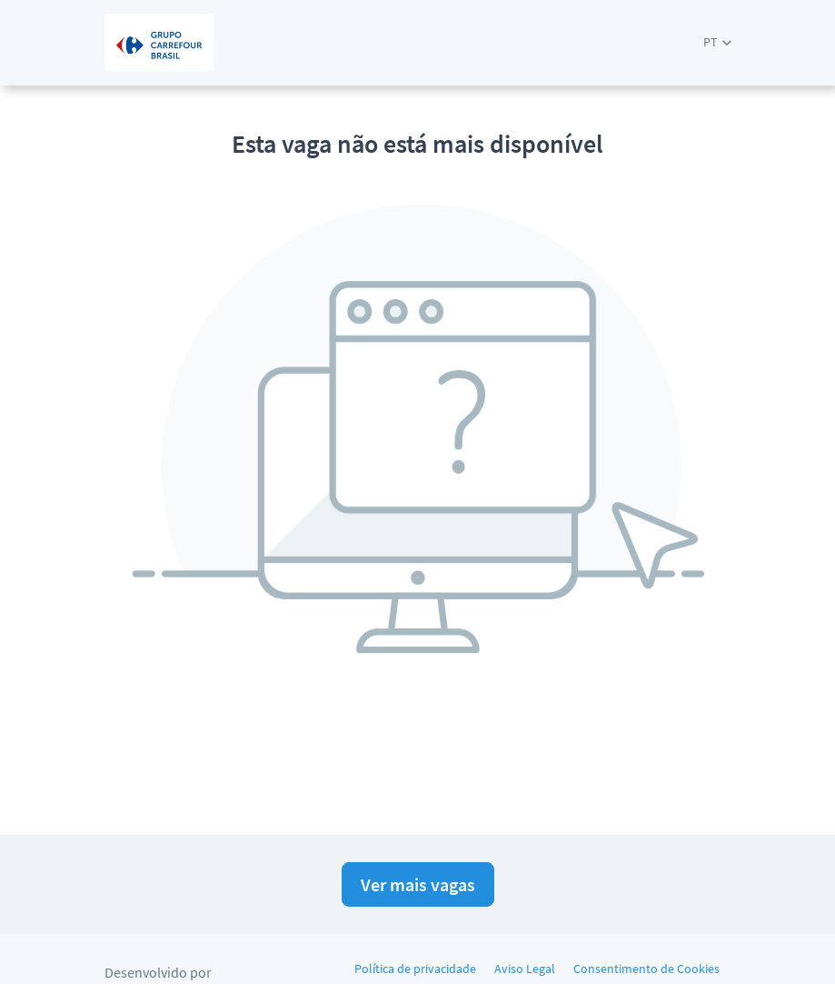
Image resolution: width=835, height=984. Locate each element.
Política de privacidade (415, 968)
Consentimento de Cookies (646, 968)
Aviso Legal (524, 968)
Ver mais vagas (418, 884)
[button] (717, 42)
